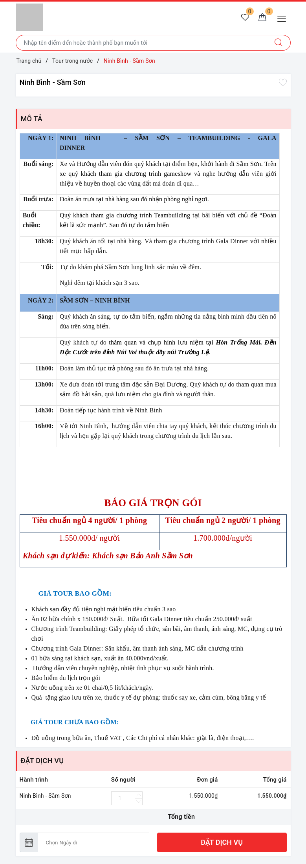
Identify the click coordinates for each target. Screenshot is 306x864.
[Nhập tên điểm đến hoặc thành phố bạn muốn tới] (141, 43)
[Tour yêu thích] (245, 18)
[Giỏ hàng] (262, 18)
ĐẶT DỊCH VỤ (222, 842)
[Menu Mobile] (284, 17)
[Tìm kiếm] (279, 43)
